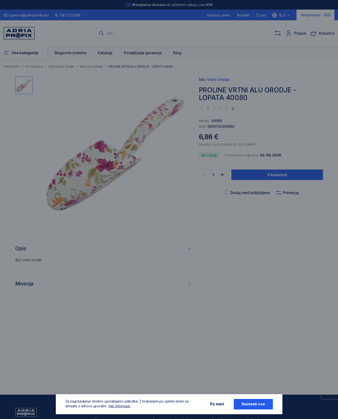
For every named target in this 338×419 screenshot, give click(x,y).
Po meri (217, 404)
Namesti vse (253, 404)
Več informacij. (119, 406)
